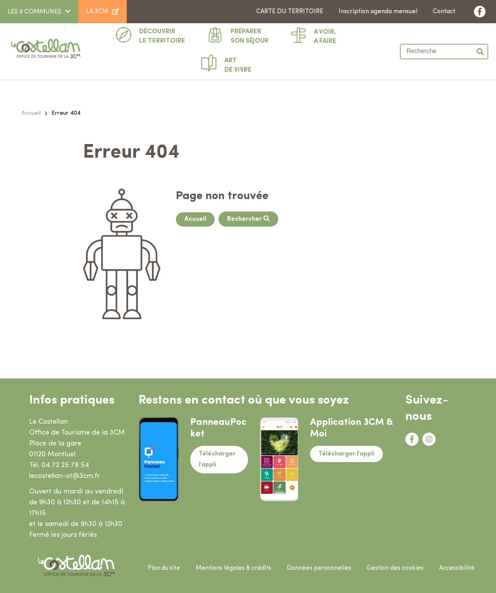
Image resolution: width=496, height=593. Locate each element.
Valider (480, 51)
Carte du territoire (289, 12)
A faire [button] (325, 36)
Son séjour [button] (250, 35)
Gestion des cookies (395, 568)
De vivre (237, 64)
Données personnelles (319, 568)
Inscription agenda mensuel (378, 12)
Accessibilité (457, 568)
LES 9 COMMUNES (34, 12)
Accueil (31, 113)
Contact (444, 12)
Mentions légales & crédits (233, 568)
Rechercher (245, 219)
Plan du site (164, 568)
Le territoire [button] (162, 35)
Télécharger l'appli (217, 459)
